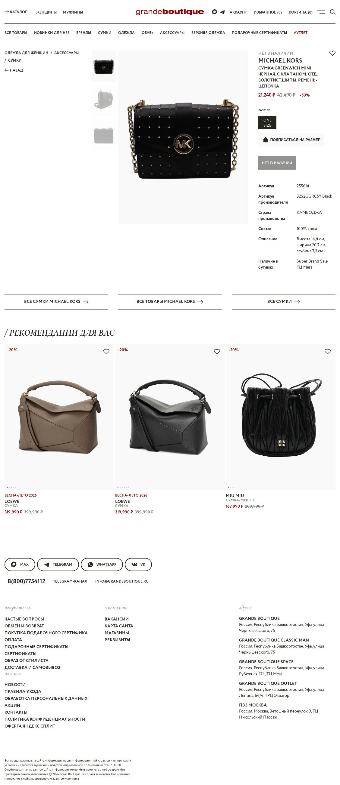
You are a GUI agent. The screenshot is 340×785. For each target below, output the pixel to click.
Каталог (16, 12)
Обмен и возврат (24, 625)
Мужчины (73, 12)
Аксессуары (172, 32)
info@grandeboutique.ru (122, 580)
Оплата (13, 639)
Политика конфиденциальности (45, 719)
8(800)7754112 (26, 581)
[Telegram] (222, 12)
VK (138, 564)
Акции (12, 705)
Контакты (16, 712)
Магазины (117, 632)
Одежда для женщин (26, 53)
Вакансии (117, 618)
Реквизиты (117, 639)
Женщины (46, 12)
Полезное (13, 672)
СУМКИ (15, 60)
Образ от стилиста (27, 660)
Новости (15, 684)
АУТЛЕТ (300, 32)
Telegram (58, 564)
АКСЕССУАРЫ (66, 53)
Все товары (16, 32)
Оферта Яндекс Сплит (30, 725)
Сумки (105, 32)
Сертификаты (20, 653)
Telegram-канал (70, 580)
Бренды (83, 32)
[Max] (215, 12)
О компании (116, 607)
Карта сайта (119, 625)
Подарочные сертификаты (259, 32)
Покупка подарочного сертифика (46, 632)
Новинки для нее (52, 32)
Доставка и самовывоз (32, 667)
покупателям (18, 607)
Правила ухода (23, 691)
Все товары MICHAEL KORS (170, 301)
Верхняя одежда (208, 32)
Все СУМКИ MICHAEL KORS (56, 301)
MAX (20, 564)
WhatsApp (101, 564)
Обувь (147, 32)
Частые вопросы (24, 618)
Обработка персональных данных (46, 698)
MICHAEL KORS (280, 61)
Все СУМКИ (283, 301)
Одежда (126, 32)
